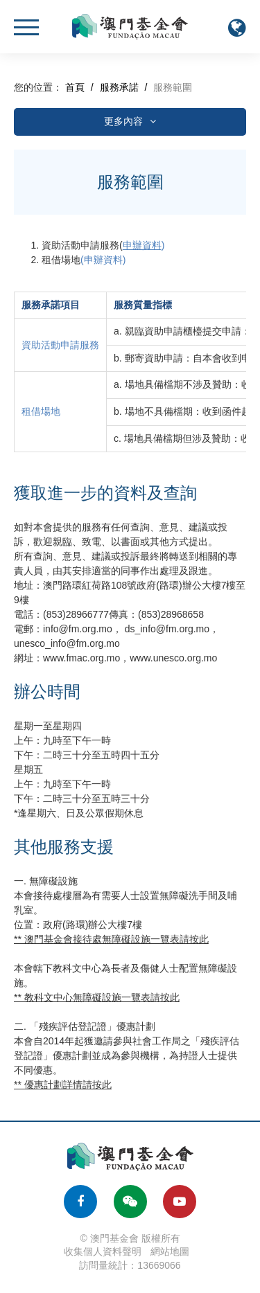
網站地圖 (169, 1251)
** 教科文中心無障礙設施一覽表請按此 (97, 997)
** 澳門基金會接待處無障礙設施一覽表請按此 (111, 939)
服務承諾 (119, 87)
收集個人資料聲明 (102, 1251)
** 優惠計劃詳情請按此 (63, 1084)
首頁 (75, 87)
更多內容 (130, 121)
